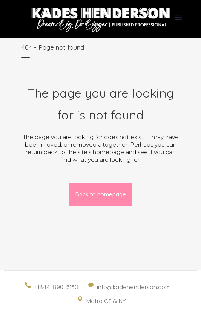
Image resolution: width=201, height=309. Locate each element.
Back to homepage (100, 194)
